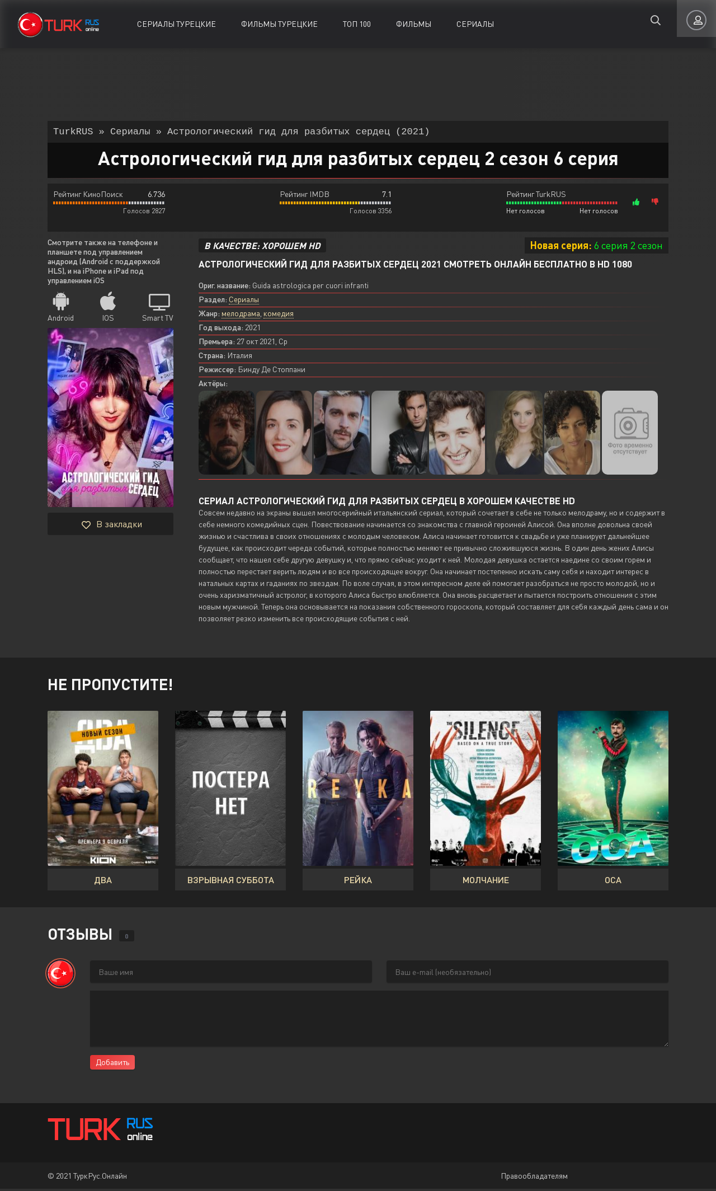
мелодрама (241, 315)
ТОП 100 (357, 24)
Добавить (112, 1064)
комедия (278, 315)
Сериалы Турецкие (176, 24)
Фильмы (413, 24)
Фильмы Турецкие (279, 24)
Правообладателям (534, 1178)
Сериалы (475, 24)
